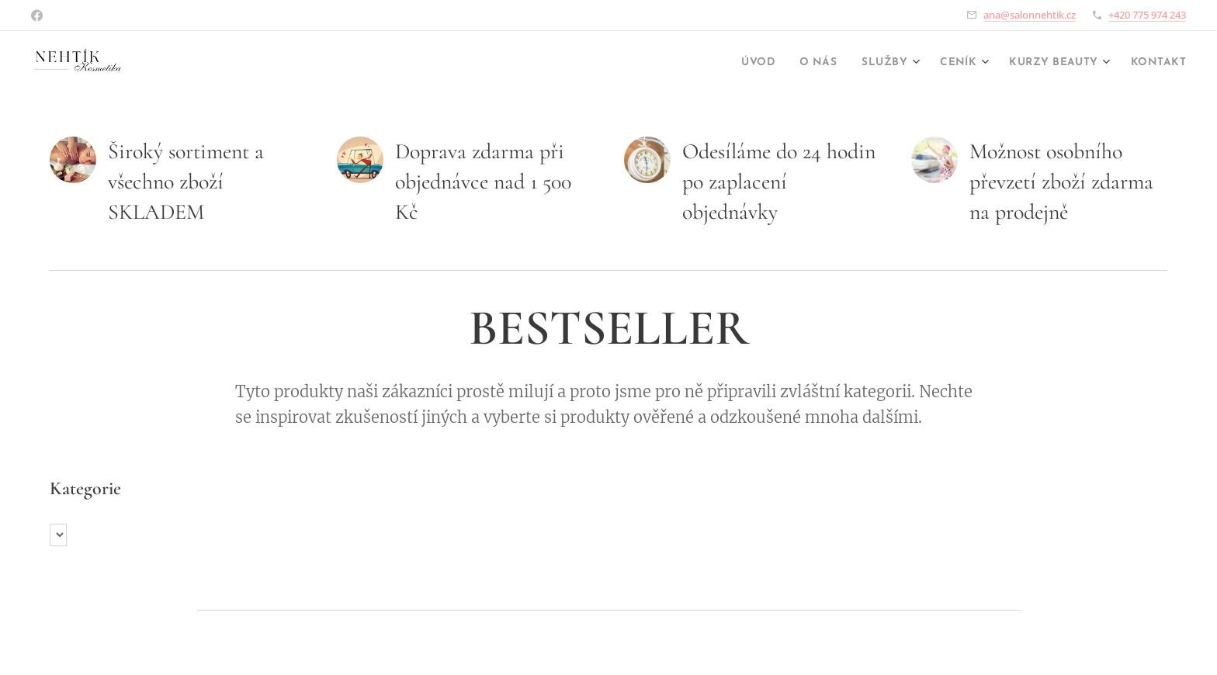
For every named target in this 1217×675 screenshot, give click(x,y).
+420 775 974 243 (1147, 15)
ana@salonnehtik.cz (1029, 15)
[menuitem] (717, 62)
